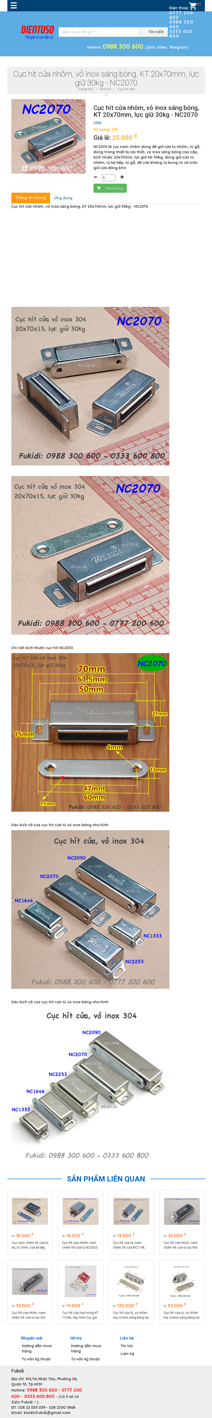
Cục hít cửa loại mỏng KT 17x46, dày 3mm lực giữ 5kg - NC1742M (80, 1315)
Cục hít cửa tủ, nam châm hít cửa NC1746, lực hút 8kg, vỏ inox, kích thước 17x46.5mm (131, 1245)
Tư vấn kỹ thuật (36, 1359)
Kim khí (105, 89)
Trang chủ (85, 89)
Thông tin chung (30, 197)
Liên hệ (127, 1353)
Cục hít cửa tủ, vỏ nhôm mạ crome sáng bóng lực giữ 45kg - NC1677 (131, 1315)
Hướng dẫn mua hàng (37, 1348)
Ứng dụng (63, 198)
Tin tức (127, 1345)
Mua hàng (110, 188)
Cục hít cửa (126, 89)
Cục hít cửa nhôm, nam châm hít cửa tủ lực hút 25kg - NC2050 (181, 1245)
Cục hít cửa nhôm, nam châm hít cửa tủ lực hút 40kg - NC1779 (29, 1315)
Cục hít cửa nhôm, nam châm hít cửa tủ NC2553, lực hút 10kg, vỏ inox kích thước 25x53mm (80, 1245)
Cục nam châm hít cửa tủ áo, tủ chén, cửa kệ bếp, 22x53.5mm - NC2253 (30, 1245)
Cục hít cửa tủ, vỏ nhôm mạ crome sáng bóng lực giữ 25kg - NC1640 (182, 1315)
